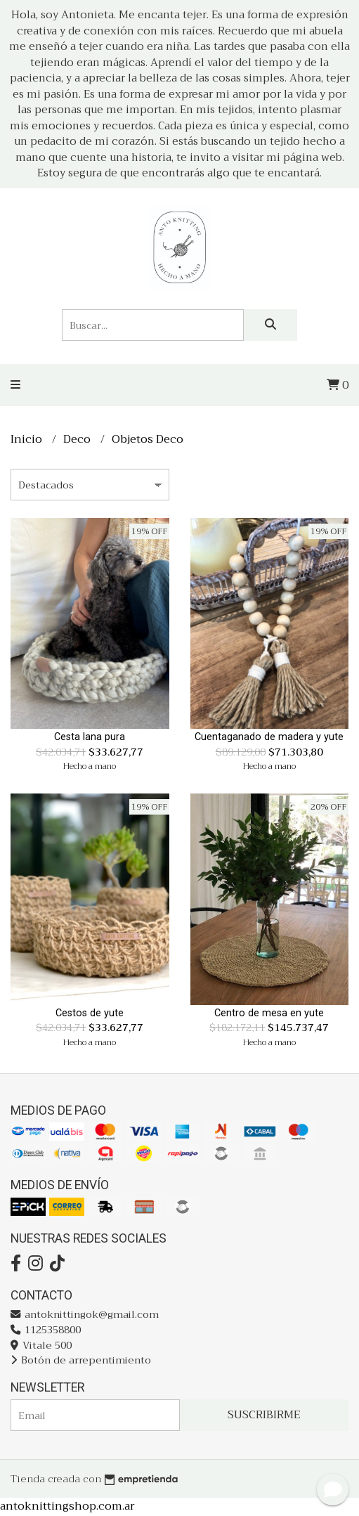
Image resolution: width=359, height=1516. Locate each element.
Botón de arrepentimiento (81, 1360)
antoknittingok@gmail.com (85, 1314)
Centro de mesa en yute (269, 1013)
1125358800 (46, 1330)
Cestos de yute (90, 1013)
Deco (78, 439)
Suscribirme (264, 1415)
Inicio (28, 439)
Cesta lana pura (89, 737)
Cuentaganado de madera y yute (269, 737)
